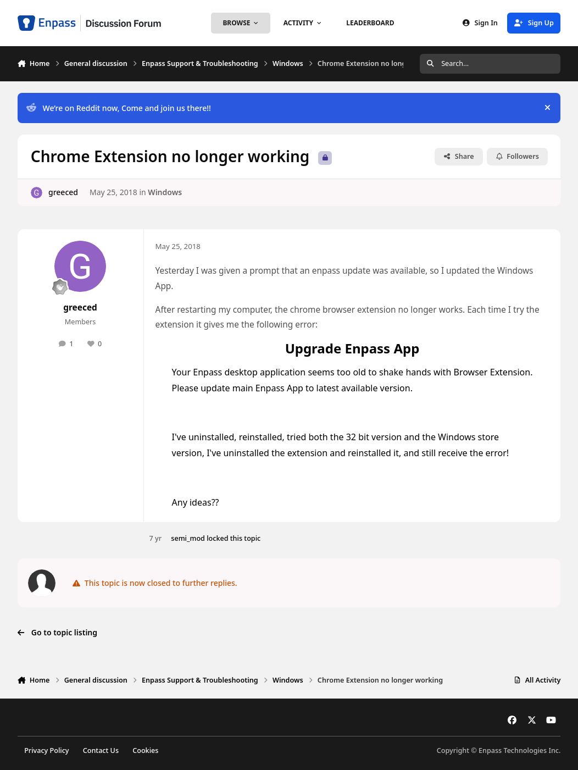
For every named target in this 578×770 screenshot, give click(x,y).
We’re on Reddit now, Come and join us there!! (118, 108)
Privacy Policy (46, 750)
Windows (165, 192)
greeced (63, 192)
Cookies (145, 750)
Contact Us (101, 750)
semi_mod (188, 538)
